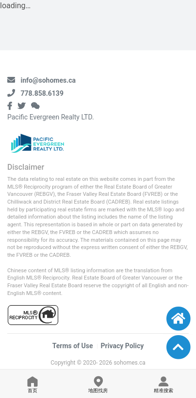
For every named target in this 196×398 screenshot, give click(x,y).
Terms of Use (72, 346)
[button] (178, 347)
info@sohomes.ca (48, 80)
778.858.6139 (41, 93)
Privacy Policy (122, 346)
